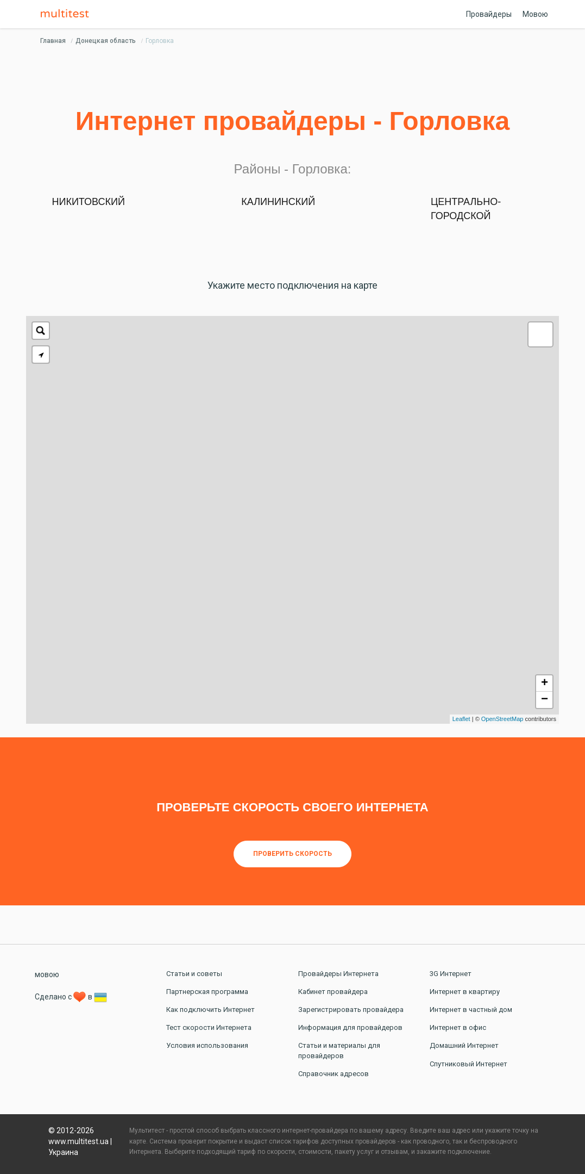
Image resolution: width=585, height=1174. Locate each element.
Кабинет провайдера (333, 991)
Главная (53, 41)
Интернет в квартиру (465, 991)
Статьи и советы (194, 974)
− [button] (544, 700)
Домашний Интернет (464, 1045)
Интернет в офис (458, 1027)
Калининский (278, 201)
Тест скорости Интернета (208, 1027)
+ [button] (544, 683)
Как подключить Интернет (210, 1009)
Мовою (535, 14)
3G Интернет (450, 974)
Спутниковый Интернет (468, 1064)
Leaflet (461, 719)
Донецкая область (106, 41)
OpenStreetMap (502, 719)
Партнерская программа (207, 991)
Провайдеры (489, 14)
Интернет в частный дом (471, 1009)
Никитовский (88, 201)
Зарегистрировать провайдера (351, 1009)
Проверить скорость (292, 854)
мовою (47, 974)
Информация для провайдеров (350, 1027)
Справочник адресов (333, 1074)
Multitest (67, 14)
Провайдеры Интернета (338, 974)
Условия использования (207, 1045)
